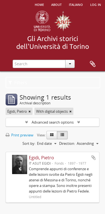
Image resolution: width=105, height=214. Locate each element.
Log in (95, 4)
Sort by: (28, 143)
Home (39, 4)
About (56, 4)
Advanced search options (52, 122)
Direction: (67, 143)
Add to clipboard (93, 157)
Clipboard (93, 64)
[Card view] (51, 135)
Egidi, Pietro (41, 158)
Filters (17, 83)
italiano (76, 4)
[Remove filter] (30, 111)
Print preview (19, 135)
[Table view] (62, 135)
